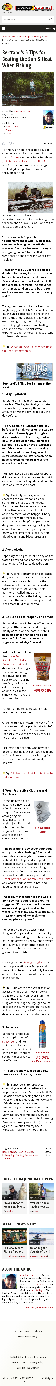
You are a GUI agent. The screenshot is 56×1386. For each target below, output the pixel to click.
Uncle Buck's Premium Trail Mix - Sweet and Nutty (15, 660)
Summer (7, 1158)
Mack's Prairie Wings (28, 1336)
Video (36, 1155)
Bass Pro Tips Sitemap (28, 1367)
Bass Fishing (9, 1152)
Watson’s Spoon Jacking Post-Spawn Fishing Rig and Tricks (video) (41, 1208)
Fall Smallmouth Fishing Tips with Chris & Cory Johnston (14, 1253)
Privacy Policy (36, 1362)
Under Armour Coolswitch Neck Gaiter (27, 879)
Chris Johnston (10, 1256)
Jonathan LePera (22, 111)
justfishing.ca (38, 1290)
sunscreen (8, 1041)
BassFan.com (42, 1284)
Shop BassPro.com (7, 13)
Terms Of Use (19, 1362)
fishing (15, 157)
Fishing (37, 36)
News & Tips (24, 36)
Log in (49, 28)
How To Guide (25, 1152)
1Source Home (9, 36)
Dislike (10, 143)
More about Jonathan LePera (38, 1307)
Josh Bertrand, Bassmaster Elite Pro (25, 161)
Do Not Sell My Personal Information (28, 1357)
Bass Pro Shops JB (38, 1256)
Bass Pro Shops (21, 1331)
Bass (47, 36)
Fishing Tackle (24, 1155)
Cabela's (38, 1331)
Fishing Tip (8, 1155)
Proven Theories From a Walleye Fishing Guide (13, 1206)
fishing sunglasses (35, 962)
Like (3, 143)
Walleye (10, 1211)
